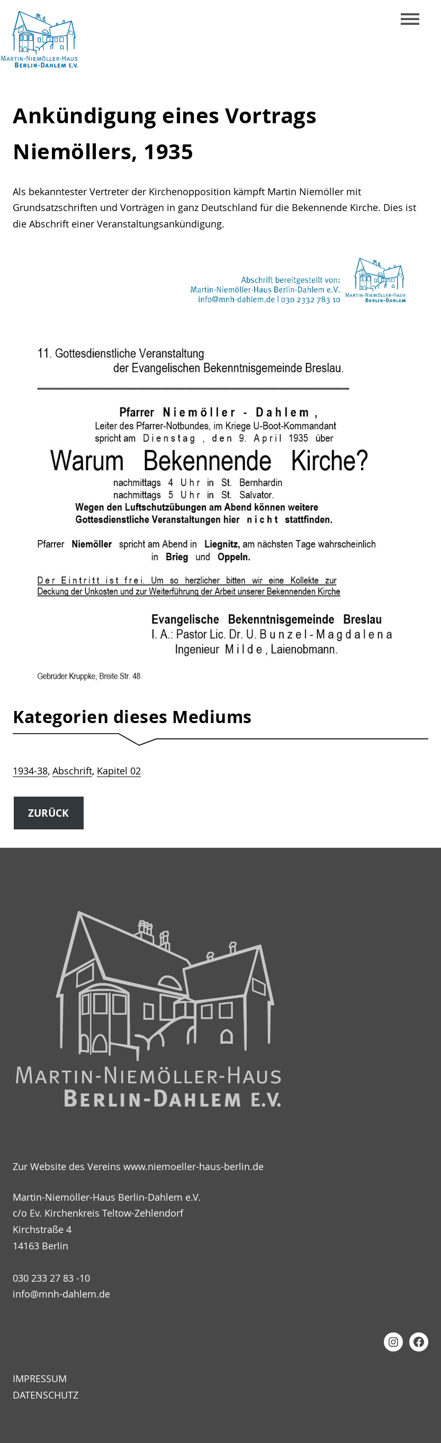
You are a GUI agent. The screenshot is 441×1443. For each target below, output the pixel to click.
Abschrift (72, 770)
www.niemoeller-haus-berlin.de (193, 1166)
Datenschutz (45, 1395)
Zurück (48, 813)
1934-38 (30, 770)
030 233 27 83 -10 (51, 1278)
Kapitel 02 (119, 770)
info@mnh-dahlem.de (61, 1293)
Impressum (40, 1378)
